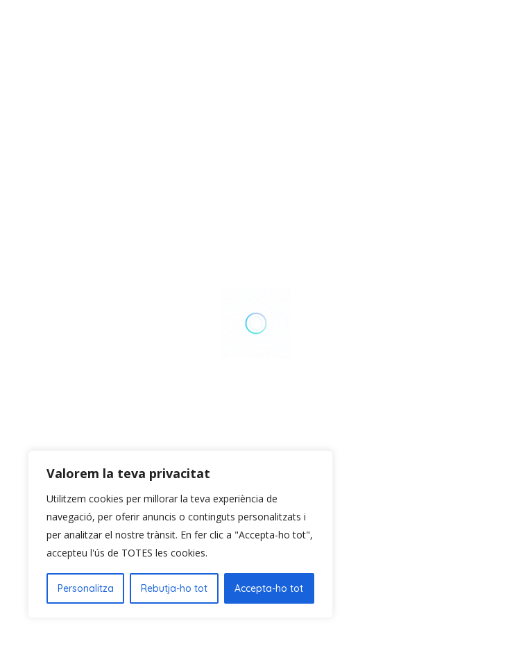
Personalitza (86, 588)
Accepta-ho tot (268, 588)
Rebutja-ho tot (174, 588)
